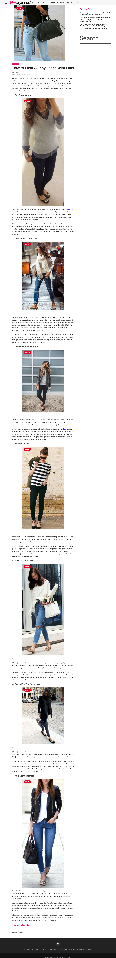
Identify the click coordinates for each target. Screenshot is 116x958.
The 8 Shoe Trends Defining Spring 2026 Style (95, 17)
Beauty (44, 2)
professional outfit (54, 224)
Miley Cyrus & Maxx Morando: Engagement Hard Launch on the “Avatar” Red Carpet (94, 25)
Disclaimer (53, 949)
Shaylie (16, 72)
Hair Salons (80, 949)
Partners (72, 949)
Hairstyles (61, 2)
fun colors (61, 891)
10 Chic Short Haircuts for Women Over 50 (93, 28)
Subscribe (89, 949)
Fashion (52, 2)
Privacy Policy (63, 949)
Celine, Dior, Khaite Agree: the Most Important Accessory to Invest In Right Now (95, 13)
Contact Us (35, 949)
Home (37, 2)
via (13, 313)
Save (19, 8)
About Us (27, 949)
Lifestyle (70, 2)
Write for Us (44, 949)
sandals (63, 429)
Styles (78, 2)
